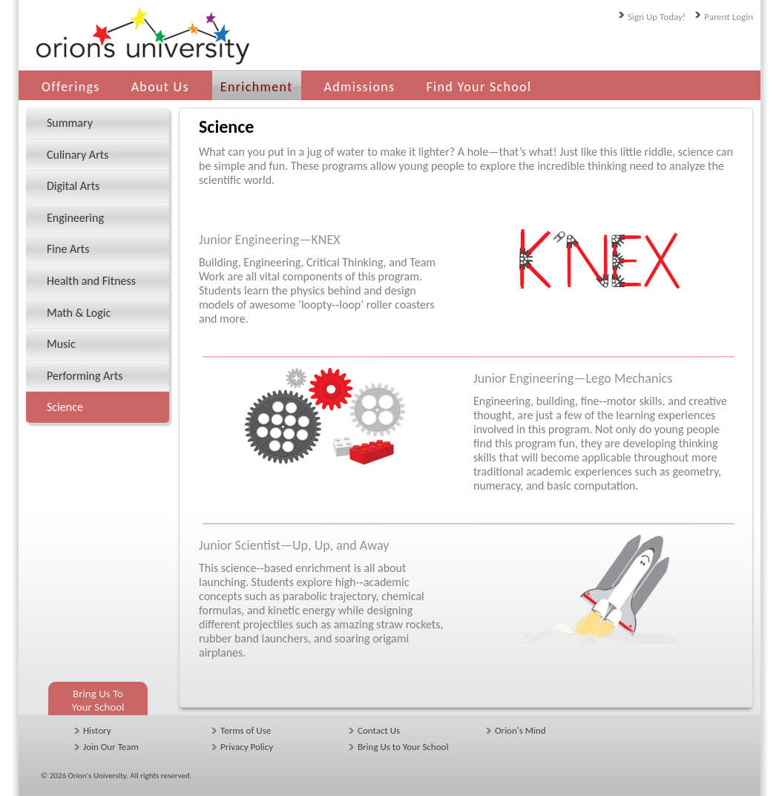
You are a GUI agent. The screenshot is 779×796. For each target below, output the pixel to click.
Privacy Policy (246, 746)
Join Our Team (111, 746)
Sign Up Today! (657, 16)
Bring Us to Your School (403, 746)
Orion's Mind (520, 730)
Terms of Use (245, 730)
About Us (160, 87)
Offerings (71, 87)
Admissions (359, 87)
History (97, 730)
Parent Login (728, 16)
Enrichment (256, 87)
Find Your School (478, 87)
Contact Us (379, 730)
